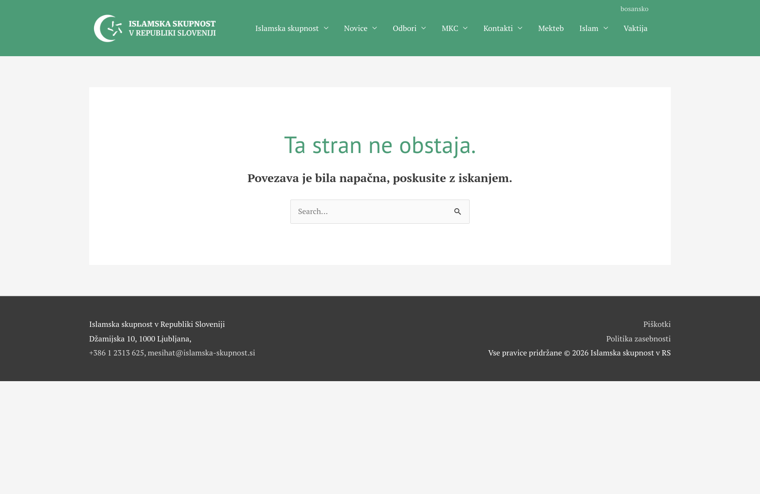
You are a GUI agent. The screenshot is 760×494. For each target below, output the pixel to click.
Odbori (404, 28)
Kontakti (498, 28)
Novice (355, 28)
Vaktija (636, 28)
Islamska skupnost (287, 28)
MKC (450, 28)
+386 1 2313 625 (116, 354)
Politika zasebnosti (638, 340)
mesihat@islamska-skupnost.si (202, 354)
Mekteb (551, 28)
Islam (588, 28)
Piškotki (657, 325)
